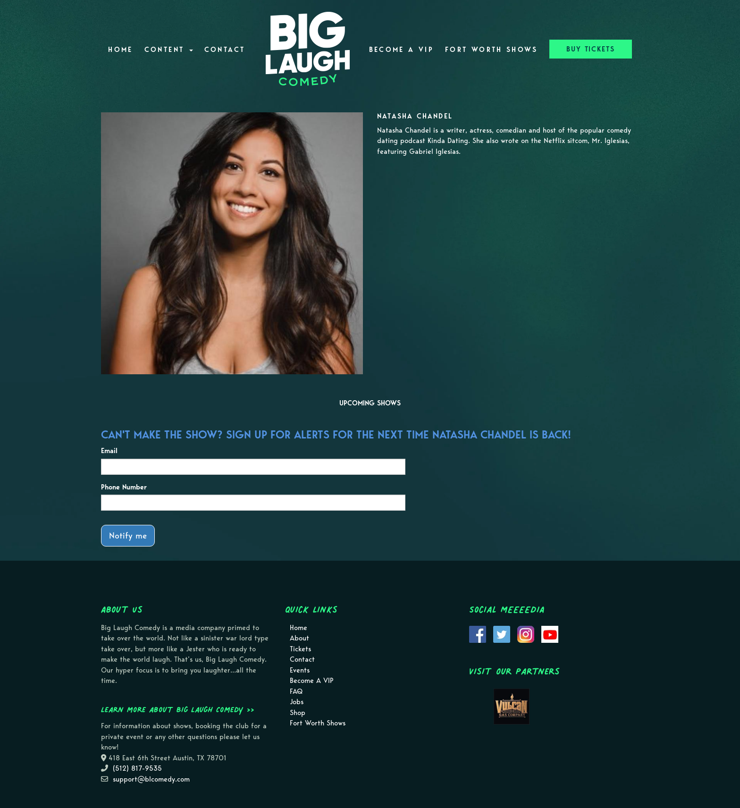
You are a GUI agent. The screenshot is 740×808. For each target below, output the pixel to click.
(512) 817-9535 (137, 768)
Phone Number (124, 487)
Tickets (300, 649)
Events (300, 670)
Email (109, 450)
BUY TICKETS (590, 49)
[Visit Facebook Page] (477, 633)
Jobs (296, 702)
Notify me (128, 535)
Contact (224, 49)
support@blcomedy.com (151, 779)
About (299, 638)
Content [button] (168, 49)
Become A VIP (401, 49)
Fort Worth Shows (491, 49)
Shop (297, 712)
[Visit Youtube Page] (549, 633)
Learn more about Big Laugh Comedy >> (177, 709)
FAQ (296, 691)
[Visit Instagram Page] (525, 633)
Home (120, 49)
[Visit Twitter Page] (501, 633)
